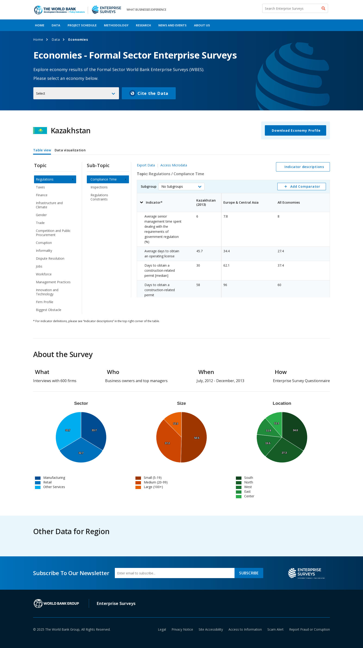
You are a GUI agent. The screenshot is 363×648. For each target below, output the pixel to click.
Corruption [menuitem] (44, 242)
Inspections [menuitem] (99, 187)
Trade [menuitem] (40, 223)
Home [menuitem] (39, 25)
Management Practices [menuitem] (53, 282)
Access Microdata (173, 165)
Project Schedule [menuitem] (82, 25)
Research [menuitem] (143, 25)
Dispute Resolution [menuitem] (50, 258)
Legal (162, 629)
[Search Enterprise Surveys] (295, 8)
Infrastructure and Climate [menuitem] (49, 205)
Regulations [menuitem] (44, 179)
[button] (181, 186)
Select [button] (40, 93)
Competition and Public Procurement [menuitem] (53, 232)
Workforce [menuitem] (44, 274)
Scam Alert (275, 629)
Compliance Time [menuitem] (104, 179)
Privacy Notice (182, 629)
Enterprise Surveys (116, 603)
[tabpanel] (181, 235)
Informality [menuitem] (44, 250)
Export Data (146, 165)
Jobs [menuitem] (39, 266)
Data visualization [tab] (70, 150)
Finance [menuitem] (41, 195)
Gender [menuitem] (41, 215)
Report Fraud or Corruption (309, 629)
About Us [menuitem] (202, 25)
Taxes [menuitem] (40, 187)
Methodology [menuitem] (116, 25)
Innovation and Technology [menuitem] (47, 292)
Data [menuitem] (56, 25)
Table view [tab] (42, 150)
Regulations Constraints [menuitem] (99, 197)
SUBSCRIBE (248, 573)
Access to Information (245, 629)
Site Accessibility (211, 629)
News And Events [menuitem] (172, 25)
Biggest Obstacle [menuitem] (48, 310)
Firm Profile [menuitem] (44, 302)
